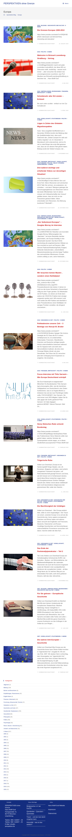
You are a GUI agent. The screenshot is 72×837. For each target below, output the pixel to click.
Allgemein (6, 684)
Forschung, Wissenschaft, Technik (13, 702)
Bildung (44, 25)
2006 (5, 748)
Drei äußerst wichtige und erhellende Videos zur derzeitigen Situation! (51, 171)
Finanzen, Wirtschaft (48, 161)
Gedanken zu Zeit (47, 320)
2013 (38, 455)
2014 (5, 772)
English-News (7, 696)
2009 (5, 757)
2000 (5, 734)
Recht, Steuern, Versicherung (12, 725)
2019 (38, 25)
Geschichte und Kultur (56, 25)
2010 (5, 760)
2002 (5, 736)
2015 (5, 774)
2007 (38, 588)
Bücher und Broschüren (10, 690)
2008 (5, 754)
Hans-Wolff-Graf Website (56, 805)
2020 (5, 789)
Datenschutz (52, 813)
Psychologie (7, 722)
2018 (38, 118)
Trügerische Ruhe (44, 460)
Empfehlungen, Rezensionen (51, 91)
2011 (38, 543)
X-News (49, 52)
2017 (5, 780)
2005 (5, 745)
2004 (5, 742)
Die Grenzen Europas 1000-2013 (50, 30)
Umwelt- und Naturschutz (10, 728)
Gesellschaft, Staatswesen (50, 118)
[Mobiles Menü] (65, 3)
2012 (5, 766)
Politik (43, 52)
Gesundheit (7, 714)
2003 (5, 739)
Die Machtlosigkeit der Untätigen (51, 506)
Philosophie (7, 717)
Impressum (52, 809)
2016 (5, 777)
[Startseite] (4, 15)
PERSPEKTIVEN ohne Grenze (19, 3)
